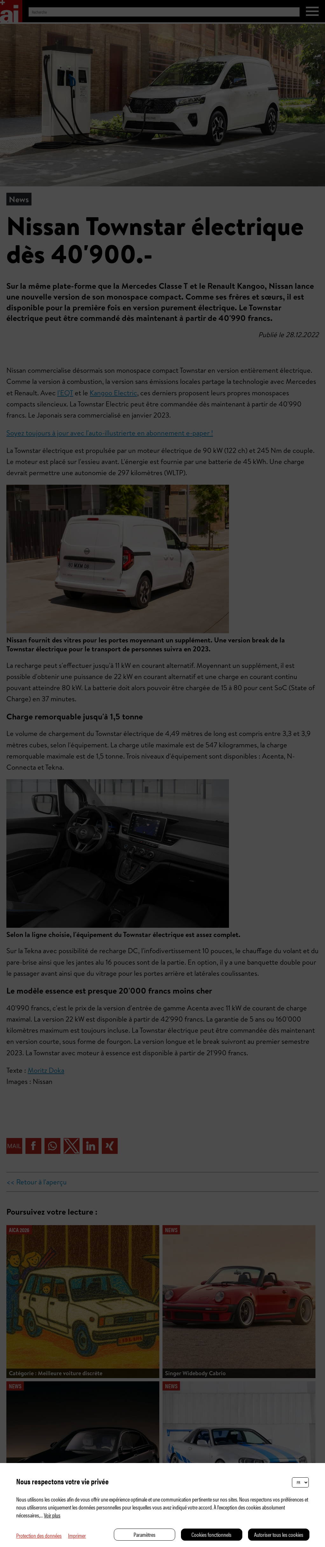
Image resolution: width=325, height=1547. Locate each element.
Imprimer (77, 1535)
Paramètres (145, 1534)
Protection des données (39, 1535)
